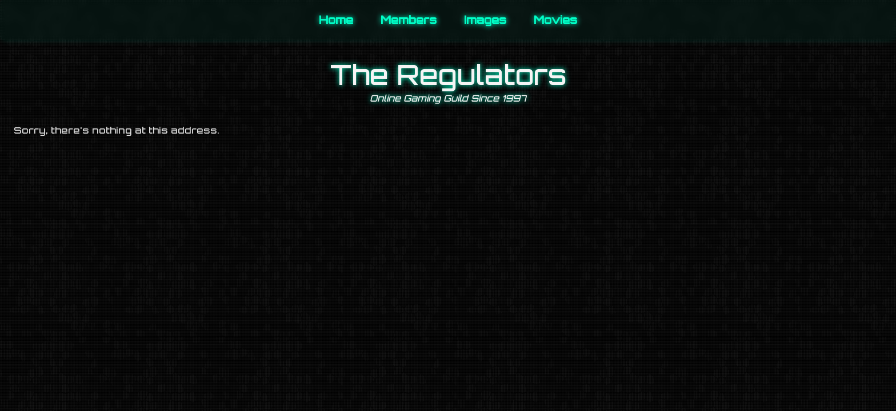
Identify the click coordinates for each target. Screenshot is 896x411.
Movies (555, 20)
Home (336, 20)
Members (409, 20)
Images (485, 20)
